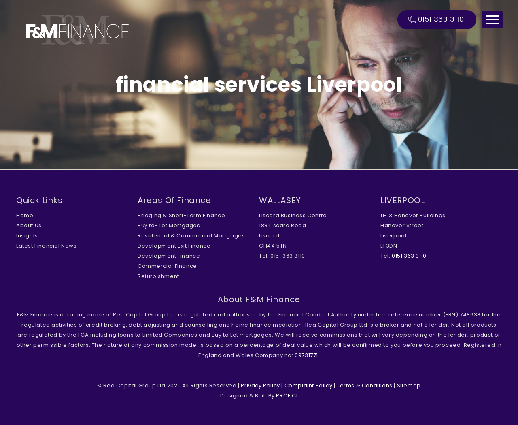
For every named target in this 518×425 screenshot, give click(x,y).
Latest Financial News (46, 246)
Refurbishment (158, 276)
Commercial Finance (167, 266)
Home (24, 215)
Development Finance (169, 256)
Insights (27, 235)
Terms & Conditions (365, 385)
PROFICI (286, 395)
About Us (29, 225)
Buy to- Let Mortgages (169, 225)
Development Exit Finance (174, 246)
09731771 (306, 355)
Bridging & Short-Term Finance (181, 215)
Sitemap (409, 385)
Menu (492, 19)
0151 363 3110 (441, 19)
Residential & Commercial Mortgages (191, 235)
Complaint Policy (308, 385)
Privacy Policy (260, 385)
